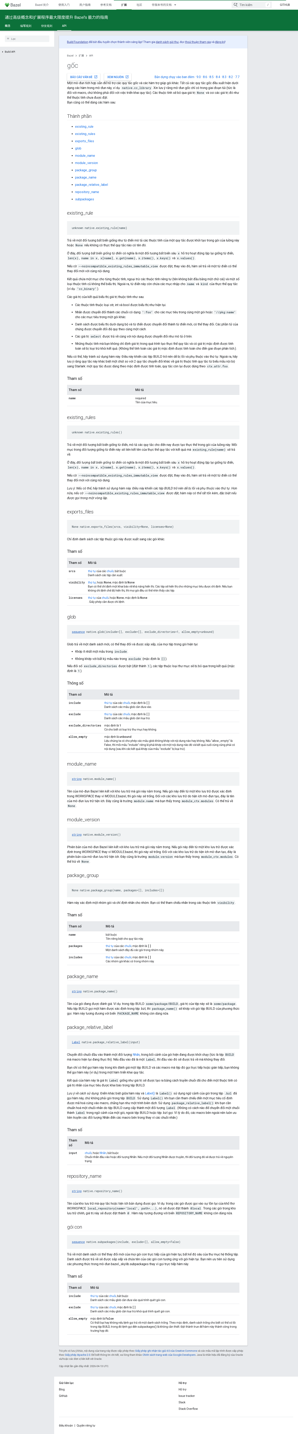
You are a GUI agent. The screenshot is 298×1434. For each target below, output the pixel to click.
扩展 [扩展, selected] (124, 4)
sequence (78, 632)
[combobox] (252, 4)
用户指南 (85, 4)
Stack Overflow (188, 1408)
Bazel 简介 (42, 4)
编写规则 (25, 25)
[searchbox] (27, 39)
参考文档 (106, 4)
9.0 (199, 77)
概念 (7, 25)
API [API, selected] (64, 25)
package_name (85, 177)
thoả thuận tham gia (198, 42)
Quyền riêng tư (86, 1425)
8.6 (205, 77)
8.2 (231, 77)
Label (76, 1042)
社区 (139, 4)
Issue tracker (187, 1395)
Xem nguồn (118, 77)
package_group (86, 170)
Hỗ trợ (182, 1389)
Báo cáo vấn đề (84, 77)
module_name (85, 156)
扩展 (81, 55)
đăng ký (220, 42)
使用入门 (64, 4)
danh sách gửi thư (167, 42)
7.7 (237, 77)
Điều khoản (66, 1425)
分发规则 (46, 25)
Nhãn (136, 1055)
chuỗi (110, 571)
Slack (182, 1402)
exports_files (84, 141)
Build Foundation (77, 42)
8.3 (224, 77)
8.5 (211, 77)
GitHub (285, 4)
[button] (27, 51)
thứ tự (92, 571)
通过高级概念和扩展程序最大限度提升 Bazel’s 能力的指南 (56, 17)
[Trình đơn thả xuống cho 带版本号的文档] (177, 5)
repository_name (87, 192)
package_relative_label (91, 185)
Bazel (70, 55)
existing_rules (85, 134)
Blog (62, 1389)
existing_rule (84, 127)
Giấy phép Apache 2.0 (77, 1354)
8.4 (218, 77)
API (91, 55)
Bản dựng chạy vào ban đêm (174, 77)
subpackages (84, 199)
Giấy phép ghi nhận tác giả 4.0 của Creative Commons (166, 1350)
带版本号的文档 (162, 4)
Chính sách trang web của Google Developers (169, 1354)
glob (78, 148)
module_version (86, 163)
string (77, 779)
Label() (150, 1093)
